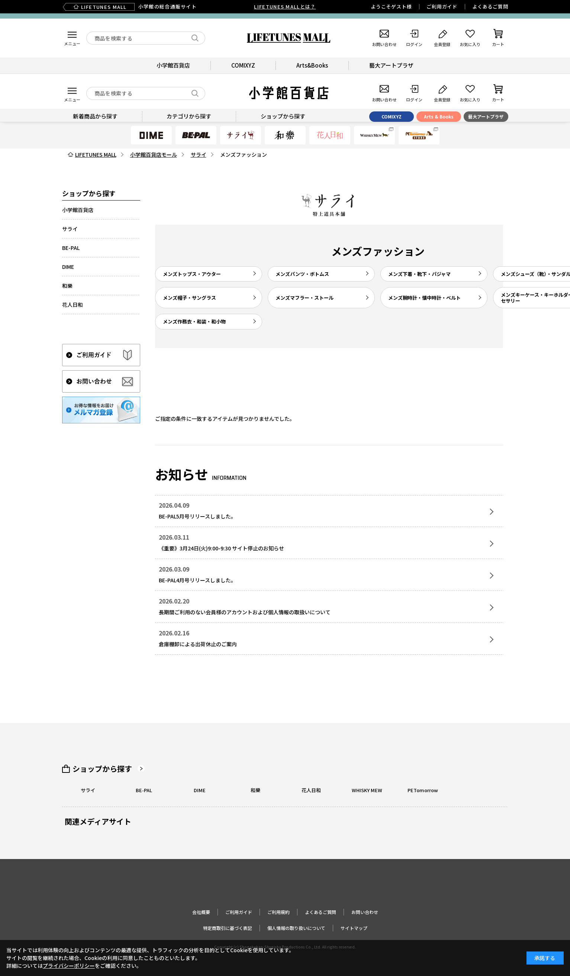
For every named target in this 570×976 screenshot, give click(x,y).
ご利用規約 (278, 912)
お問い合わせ (364, 912)
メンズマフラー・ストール (305, 297)
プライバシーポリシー (69, 965)
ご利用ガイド (441, 6)
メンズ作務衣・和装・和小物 (194, 321)
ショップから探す (102, 768)
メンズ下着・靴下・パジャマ (419, 273)
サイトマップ (354, 928)
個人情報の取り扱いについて (296, 928)
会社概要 (201, 912)
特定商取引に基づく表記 (227, 928)
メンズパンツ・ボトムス (302, 273)
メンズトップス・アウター (192, 273)
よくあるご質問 (490, 6)
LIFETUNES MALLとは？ (285, 6)
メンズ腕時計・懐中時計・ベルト (424, 297)
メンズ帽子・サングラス (189, 297)
